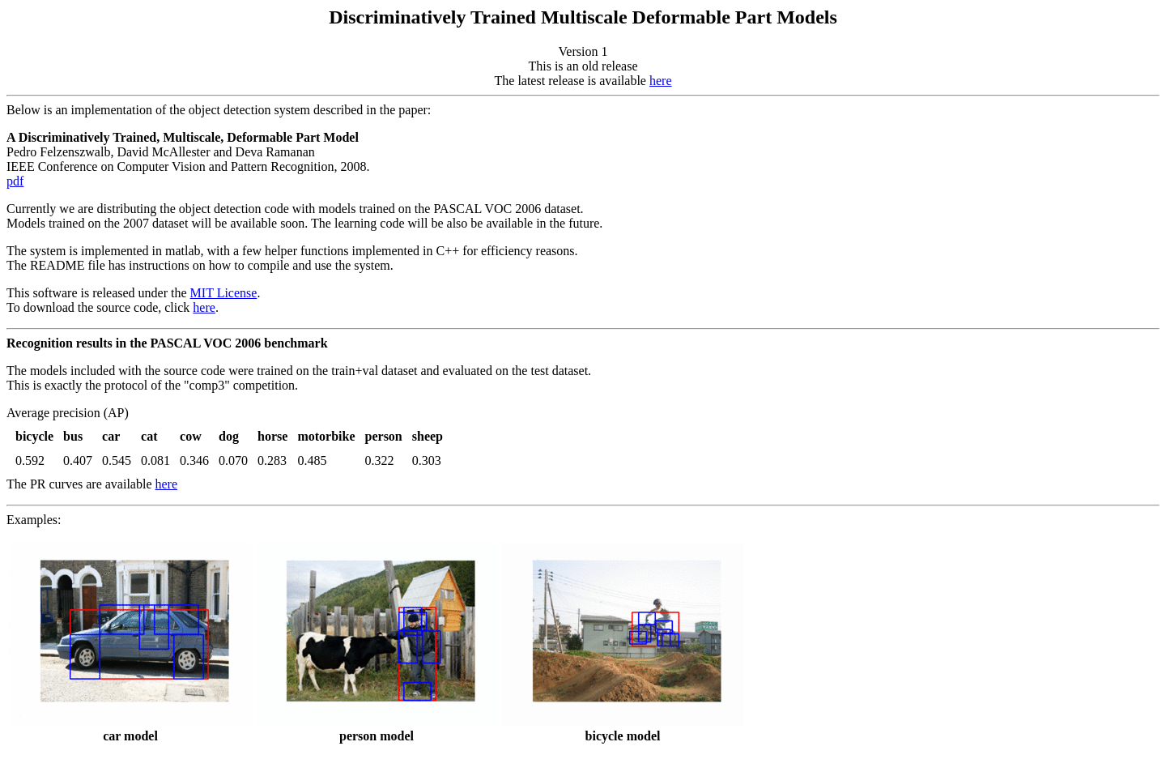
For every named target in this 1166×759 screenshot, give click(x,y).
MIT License (223, 293)
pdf (14, 181)
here (660, 80)
